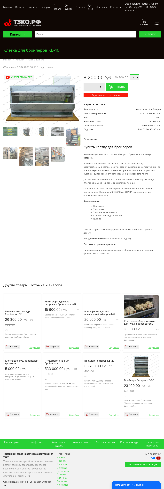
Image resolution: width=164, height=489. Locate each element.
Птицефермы (58, 445)
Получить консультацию (142, 467)
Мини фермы (35, 445)
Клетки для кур (36, 59)
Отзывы (80, 7)
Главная (7, 7)
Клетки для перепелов (11, 447)
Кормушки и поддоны (82, 447)
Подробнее (35, 349)
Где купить (63, 474)
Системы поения (129, 445)
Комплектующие (105, 445)
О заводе (62, 470)
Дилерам (45, 7)
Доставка (101, 7)
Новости (32, 7)
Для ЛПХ (62, 481)
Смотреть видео (21, 77)
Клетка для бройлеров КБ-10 (31, 50)
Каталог (19, 7)
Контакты (115, 7)
